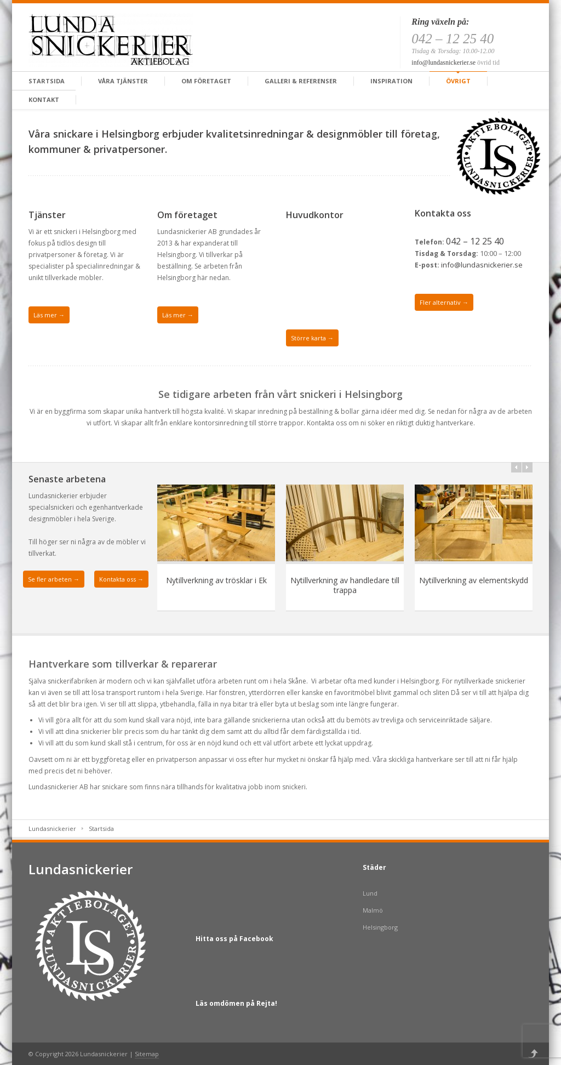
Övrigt (458, 81)
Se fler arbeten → (53, 579)
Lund (370, 893)
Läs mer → (49, 315)
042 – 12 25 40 (475, 241)
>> (527, 467)
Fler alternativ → (444, 302)
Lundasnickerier (52, 828)
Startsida (46, 81)
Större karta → (312, 338)
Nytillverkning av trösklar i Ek (216, 580)
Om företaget (206, 81)
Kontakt (43, 99)
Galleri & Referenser (301, 81)
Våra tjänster (123, 81)
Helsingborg (380, 927)
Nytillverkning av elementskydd (473, 580)
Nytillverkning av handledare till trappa (344, 585)
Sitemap (147, 1054)
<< (516, 467)
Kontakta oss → (121, 579)
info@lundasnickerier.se (443, 62)
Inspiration (391, 81)
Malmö (373, 910)
